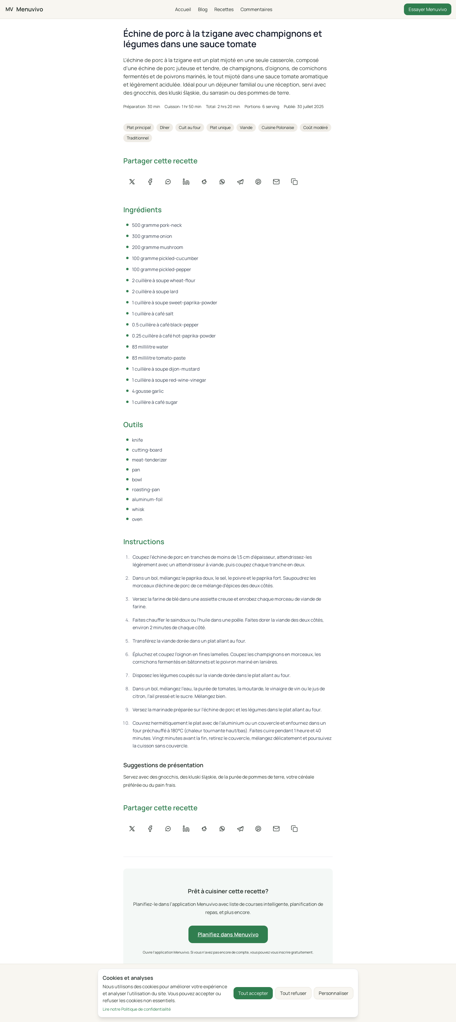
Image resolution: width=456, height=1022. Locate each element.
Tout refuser (293, 993)
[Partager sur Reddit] (204, 182)
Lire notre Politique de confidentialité (137, 1009)
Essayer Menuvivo (428, 9)
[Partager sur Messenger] (168, 182)
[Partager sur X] (132, 182)
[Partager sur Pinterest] (258, 182)
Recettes (223, 9)
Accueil (183, 9)
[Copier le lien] (294, 182)
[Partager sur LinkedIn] (186, 182)
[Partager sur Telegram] (240, 182)
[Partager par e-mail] (276, 182)
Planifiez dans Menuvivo (228, 934)
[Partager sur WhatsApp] (222, 182)
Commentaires (256, 9)
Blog (202, 9)
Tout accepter (253, 993)
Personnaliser (333, 993)
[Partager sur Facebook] (150, 182)
